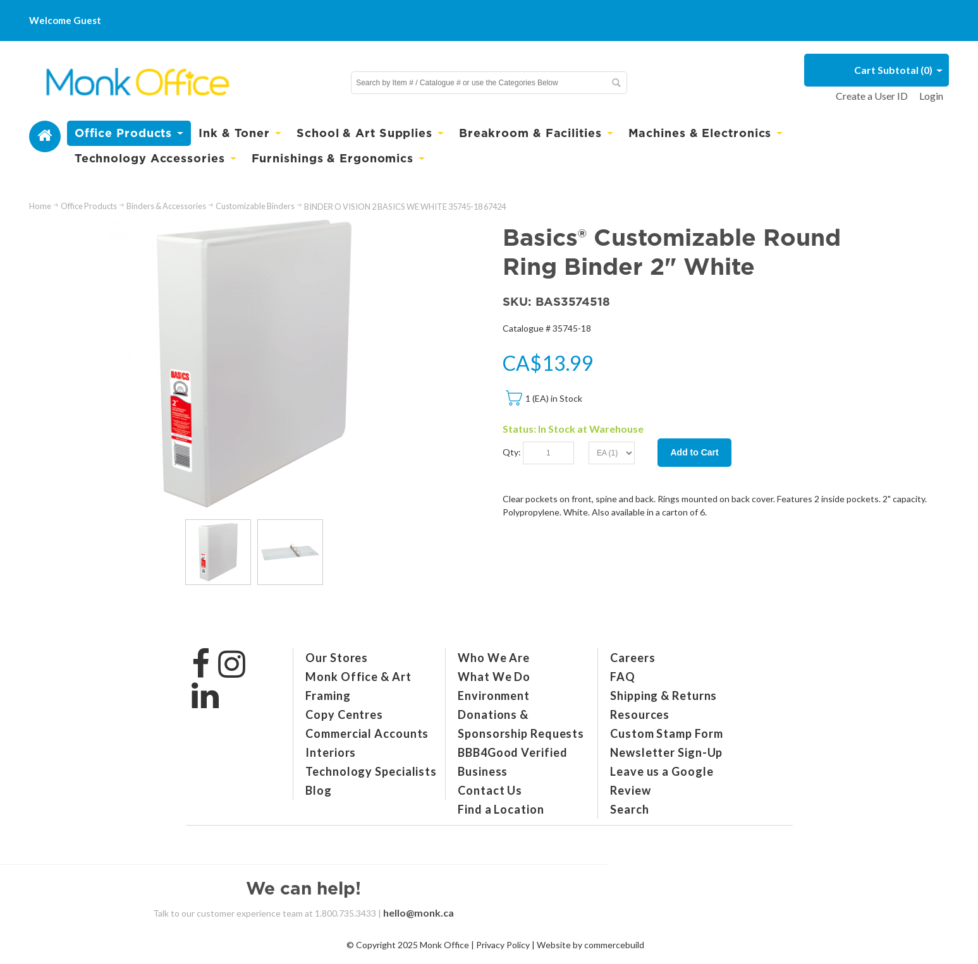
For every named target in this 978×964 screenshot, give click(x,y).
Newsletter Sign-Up (666, 752)
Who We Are (494, 658)
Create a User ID (872, 96)
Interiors (330, 752)
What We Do (494, 677)
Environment (494, 695)
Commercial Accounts (367, 733)
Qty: (512, 452)
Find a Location (501, 809)
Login (931, 96)
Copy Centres (344, 714)
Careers (632, 658)
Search (629, 809)
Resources (639, 714)
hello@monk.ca (418, 913)
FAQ (622, 677)
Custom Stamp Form (666, 733)
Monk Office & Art (358, 677)
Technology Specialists (371, 771)
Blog (318, 790)
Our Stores (336, 658)
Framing (327, 695)
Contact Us (490, 790)
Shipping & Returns (663, 695)
